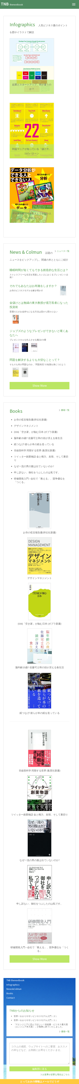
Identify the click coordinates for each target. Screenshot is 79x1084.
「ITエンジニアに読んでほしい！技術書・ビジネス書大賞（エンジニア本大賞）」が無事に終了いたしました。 (41, 1025)
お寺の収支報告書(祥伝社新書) (30, 419)
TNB (12, 4)
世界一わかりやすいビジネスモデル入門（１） (36, 1020)
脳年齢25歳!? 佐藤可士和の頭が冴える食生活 (38, 438)
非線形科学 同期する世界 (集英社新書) (34, 450)
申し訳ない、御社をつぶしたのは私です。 (37, 472)
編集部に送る (39, 1068)
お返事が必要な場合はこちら (55, 1074)
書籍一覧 (63, 410)
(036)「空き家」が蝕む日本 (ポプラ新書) (36, 432)
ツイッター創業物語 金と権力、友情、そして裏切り (39, 814)
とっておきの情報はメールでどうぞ (39, 1081)
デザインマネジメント (26, 425)
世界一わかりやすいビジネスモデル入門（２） (36, 1016)
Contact (10, 997)
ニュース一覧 (61, 251)
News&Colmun (13, 988)
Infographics (13, 984)
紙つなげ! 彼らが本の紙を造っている (34, 444)
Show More (39, 386)
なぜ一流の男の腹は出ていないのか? (34, 466)
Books (9, 993)
